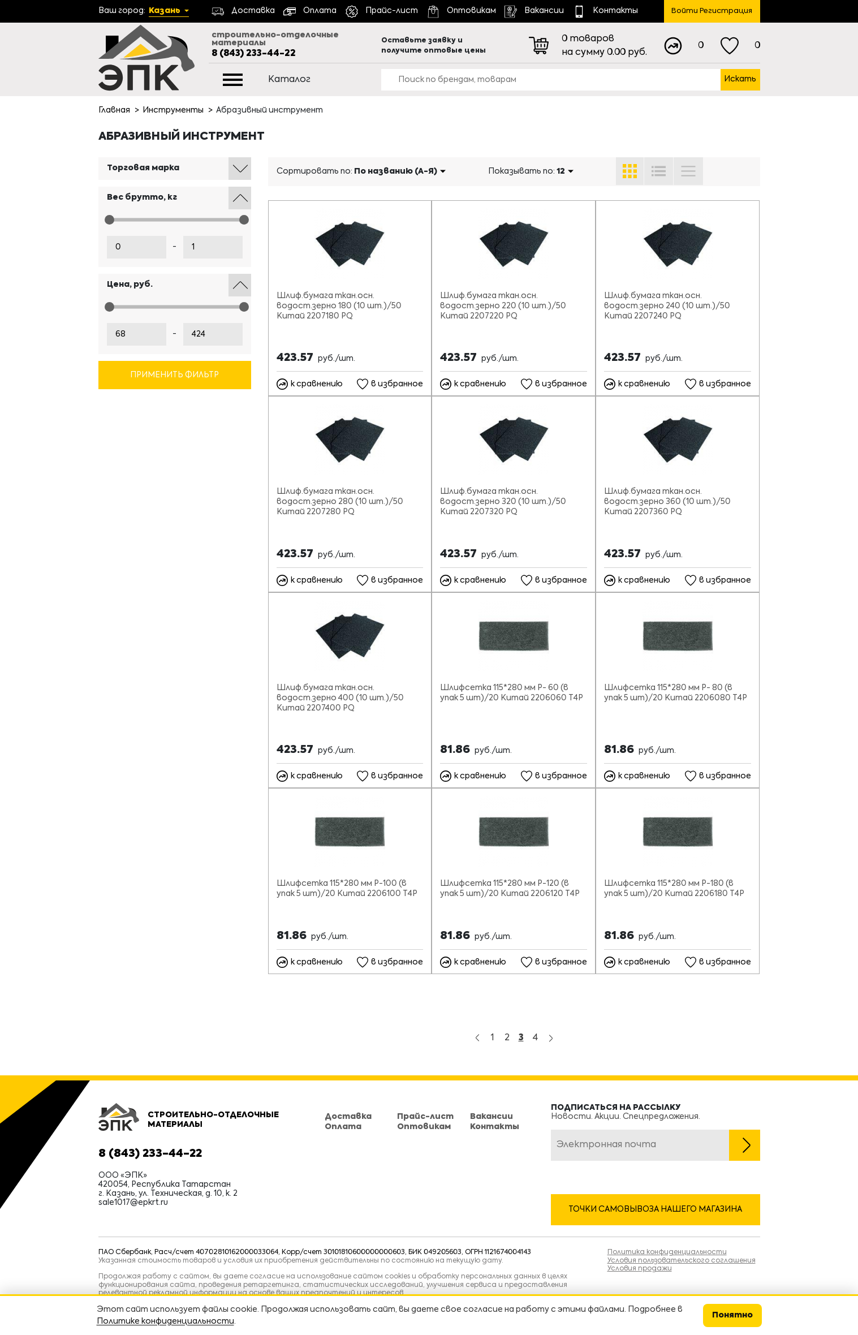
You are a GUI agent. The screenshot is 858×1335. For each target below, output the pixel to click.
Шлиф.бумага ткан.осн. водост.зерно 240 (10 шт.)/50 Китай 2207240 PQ (667, 306)
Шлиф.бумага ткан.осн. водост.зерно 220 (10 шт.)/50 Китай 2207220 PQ (503, 306)
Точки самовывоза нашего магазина (655, 1209)
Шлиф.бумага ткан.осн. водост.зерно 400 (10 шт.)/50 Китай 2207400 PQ (340, 698)
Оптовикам (424, 1127)
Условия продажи (639, 1268)
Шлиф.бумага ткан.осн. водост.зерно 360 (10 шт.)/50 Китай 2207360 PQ (667, 502)
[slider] (109, 220)
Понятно (732, 1315)
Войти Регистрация (711, 11)
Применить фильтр (174, 375)
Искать (740, 79)
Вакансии (491, 1117)
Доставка (348, 1117)
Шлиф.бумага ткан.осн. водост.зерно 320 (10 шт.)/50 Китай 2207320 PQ (503, 502)
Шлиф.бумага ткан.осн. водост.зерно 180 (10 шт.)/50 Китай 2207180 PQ (339, 306)
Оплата (343, 1127)
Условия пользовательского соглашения (681, 1261)
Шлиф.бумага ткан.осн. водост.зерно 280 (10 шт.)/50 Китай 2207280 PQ (340, 502)
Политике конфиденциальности (165, 1321)
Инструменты (173, 110)
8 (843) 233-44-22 (254, 53)
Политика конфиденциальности (667, 1252)
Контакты (494, 1127)
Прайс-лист (425, 1117)
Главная (114, 110)
